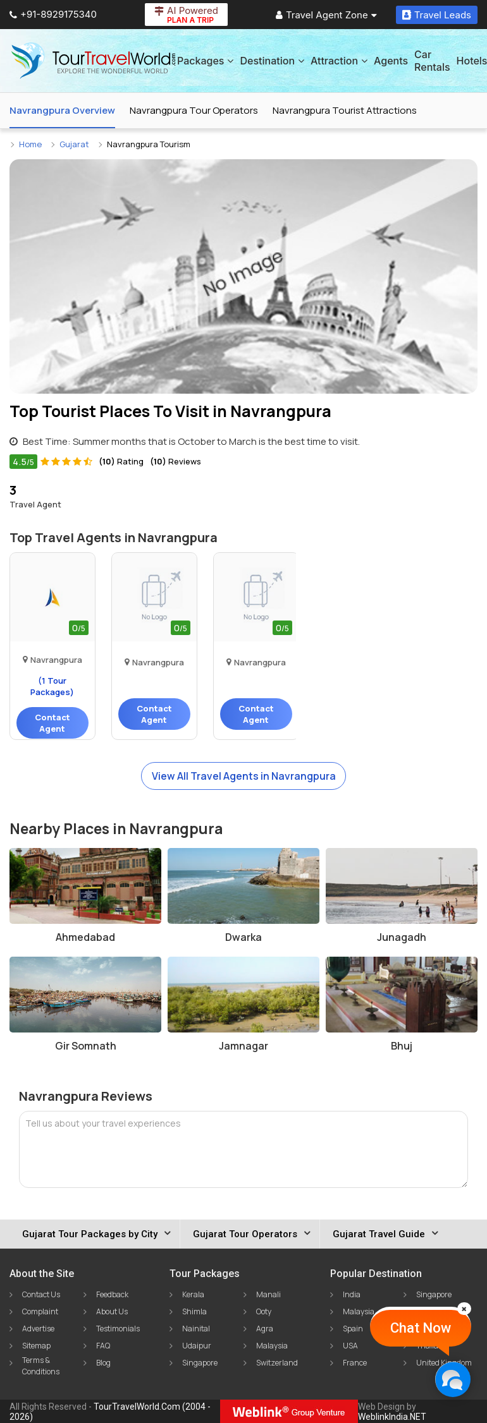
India (352, 1294)
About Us (112, 1311)
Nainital (196, 1328)
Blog (103, 1362)
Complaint (40, 1311)
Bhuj (401, 1046)
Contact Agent (52, 723)
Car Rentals (432, 60)
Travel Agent (35, 495)
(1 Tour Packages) (52, 686)
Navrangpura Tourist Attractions (345, 110)
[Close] (464, 1308)
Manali (268, 1294)
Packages (205, 60)
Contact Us (41, 1294)
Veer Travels (154, 652)
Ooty (263, 1311)
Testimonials (118, 1328)
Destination (272, 60)
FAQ (103, 1345)
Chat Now (420, 1328)
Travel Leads (436, 15)
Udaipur (196, 1345)
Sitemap (36, 1345)
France (355, 1362)
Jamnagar (243, 1046)
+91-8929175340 (53, 14)
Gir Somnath (85, 1046)
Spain (353, 1328)
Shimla (194, 1311)
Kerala (193, 1294)
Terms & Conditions (40, 1366)
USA (350, 1345)
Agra (264, 1328)
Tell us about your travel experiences (103, 1123)
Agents (391, 60)
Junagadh (401, 937)
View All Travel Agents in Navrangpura (244, 776)
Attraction (339, 60)
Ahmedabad (85, 937)
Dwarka (243, 937)
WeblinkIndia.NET (392, 1417)
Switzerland (277, 1362)
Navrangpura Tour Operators (194, 110)
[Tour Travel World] (93, 60)
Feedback (112, 1294)
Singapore (200, 1362)
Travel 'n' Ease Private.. (256, 652)
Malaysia (272, 1345)
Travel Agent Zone (326, 15)
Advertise (38, 1328)
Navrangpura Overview (62, 110)
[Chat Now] (453, 1379)
